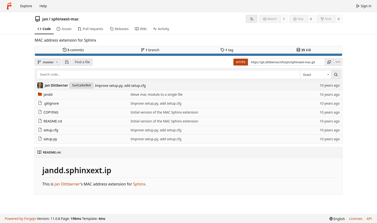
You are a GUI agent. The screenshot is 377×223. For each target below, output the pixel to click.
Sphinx (139, 184)
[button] (66, 62)
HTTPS (240, 62)
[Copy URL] (329, 62)
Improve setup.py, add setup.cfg (120, 85)
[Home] (9, 6)
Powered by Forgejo (20, 218)
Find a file (82, 62)
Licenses (356, 218)
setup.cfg (48, 130)
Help (43, 6)
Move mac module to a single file (156, 94)
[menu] (337, 62)
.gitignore (48, 103)
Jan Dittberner (67, 184)
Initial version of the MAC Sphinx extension (164, 112)
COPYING (48, 112)
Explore (26, 6)
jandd (45, 94)
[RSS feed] (251, 19)
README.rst (50, 121)
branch (150, 50)
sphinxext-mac (65, 19)
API (369, 218)
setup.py (47, 139)
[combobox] (315, 74)
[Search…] (335, 74)
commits (73, 50)
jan (45, 19)
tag (226, 50)
